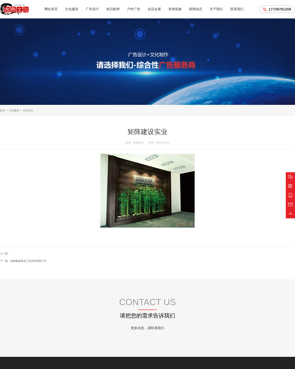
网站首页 (51, 9)
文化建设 (71, 9)
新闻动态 (195, 9)
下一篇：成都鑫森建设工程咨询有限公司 (23, 260)
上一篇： (5, 253)
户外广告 (133, 9)
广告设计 (92, 9)
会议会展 (154, 9)
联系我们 (237, 9)
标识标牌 (113, 9)
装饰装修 (175, 9)
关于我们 (216, 9)
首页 (2, 110)
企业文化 (28, 110)
